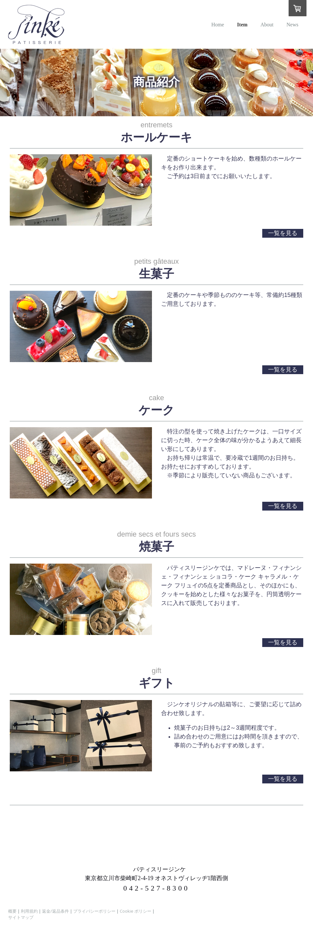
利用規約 (29, 911)
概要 (12, 911)
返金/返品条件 (55, 911)
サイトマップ (21, 917)
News (292, 24)
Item (242, 24)
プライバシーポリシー (94, 911)
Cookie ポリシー (135, 911)
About (267, 24)
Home (217, 24)
